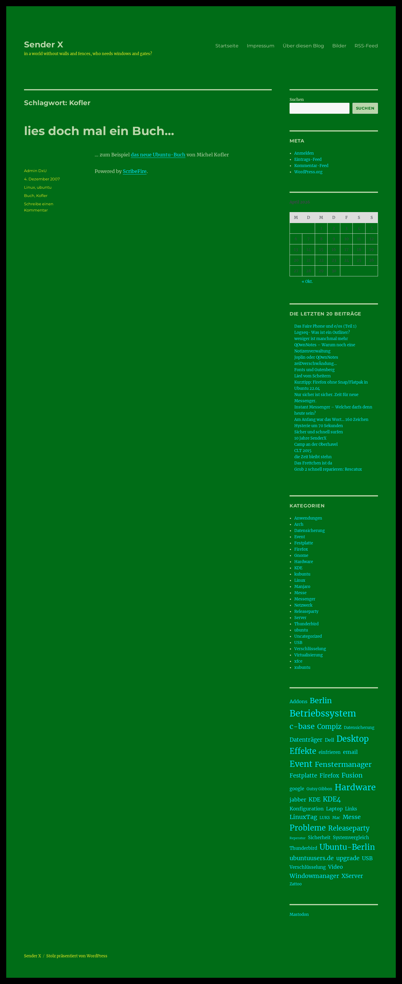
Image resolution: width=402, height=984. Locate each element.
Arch (299, 524)
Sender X (43, 44)
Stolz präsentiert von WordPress (76, 956)
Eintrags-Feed (308, 159)
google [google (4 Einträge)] (297, 788)
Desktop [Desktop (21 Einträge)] (352, 739)
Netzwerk (303, 605)
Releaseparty (306, 611)
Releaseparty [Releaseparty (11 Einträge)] (349, 828)
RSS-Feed (366, 46)
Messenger (304, 599)
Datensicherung (309, 530)
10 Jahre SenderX (310, 438)
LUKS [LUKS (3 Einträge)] (325, 817)
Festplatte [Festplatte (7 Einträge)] (303, 775)
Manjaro (302, 586)
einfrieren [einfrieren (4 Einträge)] (330, 752)
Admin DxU (35, 170)
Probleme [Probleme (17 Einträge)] (308, 828)
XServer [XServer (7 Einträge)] (352, 876)
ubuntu (44, 187)
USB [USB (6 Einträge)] (367, 858)
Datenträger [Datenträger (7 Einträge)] (306, 739)
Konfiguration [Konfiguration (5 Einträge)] (307, 809)
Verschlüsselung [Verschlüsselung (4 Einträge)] (308, 867)
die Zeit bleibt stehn (313, 456)
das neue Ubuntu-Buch (158, 155)
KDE (298, 567)
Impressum (260, 46)
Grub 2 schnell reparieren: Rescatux (328, 469)
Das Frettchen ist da (313, 463)
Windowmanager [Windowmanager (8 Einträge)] (314, 875)
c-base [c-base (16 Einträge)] (302, 726)
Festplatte (303, 543)
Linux (29, 187)
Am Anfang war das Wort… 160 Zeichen (331, 419)
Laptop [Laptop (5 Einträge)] (334, 809)
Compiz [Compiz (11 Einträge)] (329, 726)
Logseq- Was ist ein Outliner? (322, 332)
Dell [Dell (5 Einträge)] (329, 740)
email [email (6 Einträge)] (350, 752)
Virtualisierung (308, 655)
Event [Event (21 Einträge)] (301, 764)
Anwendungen (308, 518)
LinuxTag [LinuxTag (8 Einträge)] (303, 816)
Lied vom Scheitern (312, 376)
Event (299, 536)
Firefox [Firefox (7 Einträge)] (329, 775)
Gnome (301, 555)
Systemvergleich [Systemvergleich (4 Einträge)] (351, 837)
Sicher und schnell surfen (318, 432)
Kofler (41, 195)
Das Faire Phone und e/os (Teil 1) (325, 326)
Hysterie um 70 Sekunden (318, 425)
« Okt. (307, 281)
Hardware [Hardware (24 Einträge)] (355, 787)
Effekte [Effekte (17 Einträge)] (303, 751)
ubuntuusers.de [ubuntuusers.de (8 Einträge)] (312, 858)
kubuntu (302, 574)
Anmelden (304, 153)
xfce (298, 661)
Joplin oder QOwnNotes (316, 357)
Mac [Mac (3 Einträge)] (336, 817)
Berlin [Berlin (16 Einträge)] (321, 700)
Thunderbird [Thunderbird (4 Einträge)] (303, 848)
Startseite (227, 46)
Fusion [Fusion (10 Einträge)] (352, 775)
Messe (300, 592)
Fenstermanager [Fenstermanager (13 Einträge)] (343, 764)
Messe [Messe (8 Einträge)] (352, 816)
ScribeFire (135, 171)
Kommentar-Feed (311, 165)
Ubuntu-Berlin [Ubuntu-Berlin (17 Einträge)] (347, 847)
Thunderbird (306, 623)
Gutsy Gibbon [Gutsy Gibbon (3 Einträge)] (319, 788)
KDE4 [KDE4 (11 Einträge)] (332, 799)
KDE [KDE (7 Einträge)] (314, 799)
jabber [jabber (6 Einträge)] (298, 800)
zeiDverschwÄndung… (315, 363)
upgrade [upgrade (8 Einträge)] (348, 858)
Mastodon (299, 914)
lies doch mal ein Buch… (99, 131)
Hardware (303, 561)
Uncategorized (308, 636)
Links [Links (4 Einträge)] (351, 809)
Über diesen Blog (303, 46)
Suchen (297, 99)
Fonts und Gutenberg (314, 369)
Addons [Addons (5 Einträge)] (298, 701)
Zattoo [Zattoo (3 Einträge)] (296, 884)
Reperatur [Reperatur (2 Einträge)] (298, 838)
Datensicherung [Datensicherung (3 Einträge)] (359, 727)
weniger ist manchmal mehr (321, 338)
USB (298, 642)
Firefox (301, 549)
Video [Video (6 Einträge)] (335, 867)
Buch (29, 195)
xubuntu (302, 667)
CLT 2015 (303, 450)
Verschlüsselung (310, 648)
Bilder (339, 46)
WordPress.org (308, 171)
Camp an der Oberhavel (316, 444)
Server (300, 617)
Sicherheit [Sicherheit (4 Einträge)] (319, 837)
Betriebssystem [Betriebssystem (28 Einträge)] (323, 713)
